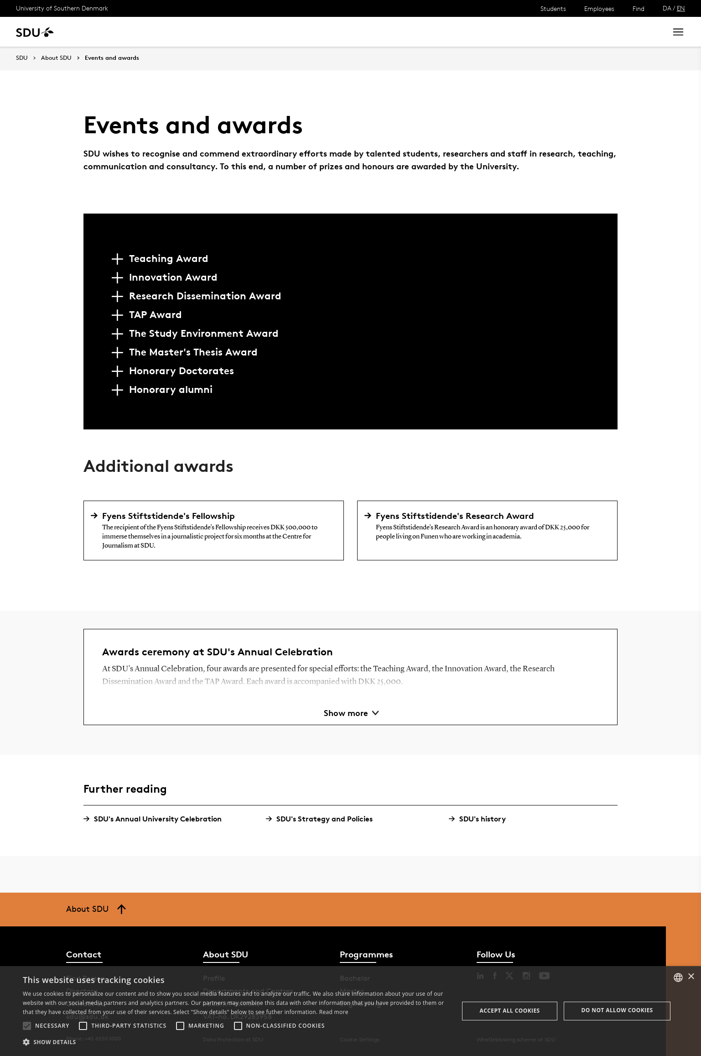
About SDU (313, 31)
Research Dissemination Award (205, 296)
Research (150, 31)
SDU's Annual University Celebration (156, 819)
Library (271, 31)
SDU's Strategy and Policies (323, 819)
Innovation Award (173, 277)
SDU (22, 58)
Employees (599, 8)
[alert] (350, 1011)
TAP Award (155, 314)
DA (667, 8)
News (186, 31)
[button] (27, 1026)
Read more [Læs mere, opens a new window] (333, 1012)
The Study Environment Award (204, 333)
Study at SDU (100, 31)
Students (553, 8)
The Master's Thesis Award (193, 352)
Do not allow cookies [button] (617, 1010)
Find (638, 8)
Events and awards (112, 58)
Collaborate (227, 31)
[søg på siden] (578, 32)
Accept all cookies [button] (510, 1010)
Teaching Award (168, 258)
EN (681, 8)
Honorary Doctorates (181, 370)
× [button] (690, 976)
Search (643, 31)
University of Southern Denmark (62, 8)
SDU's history (481, 819)
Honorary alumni (171, 389)
